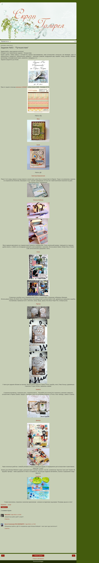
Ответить (7, 519)
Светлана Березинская (38, 176)
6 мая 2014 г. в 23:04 (15, 514)
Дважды (38, 420)
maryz (38, 252)
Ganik (38, 145)
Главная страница (38, 555)
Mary (38, 119)
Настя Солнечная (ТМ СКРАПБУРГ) (14, 524)
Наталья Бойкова (38, 200)
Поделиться (4, 507)
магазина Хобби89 (21, 87)
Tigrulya (38, 304)
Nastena (38, 389)
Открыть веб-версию (38, 558)
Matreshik (7, 514)
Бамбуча (38, 476)
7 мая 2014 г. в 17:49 (30, 524)
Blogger (41, 561)
